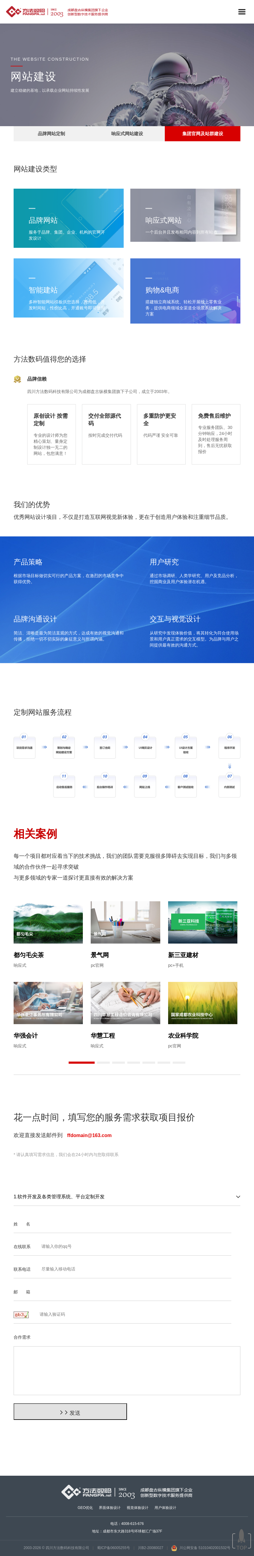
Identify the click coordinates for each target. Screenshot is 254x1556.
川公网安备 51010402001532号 (200, 1548)
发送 (70, 1412)
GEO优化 (85, 1508)
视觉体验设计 (137, 1508)
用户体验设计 (165, 1508)
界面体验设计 (110, 1508)
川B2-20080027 (150, 1548)
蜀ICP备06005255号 (113, 1548)
